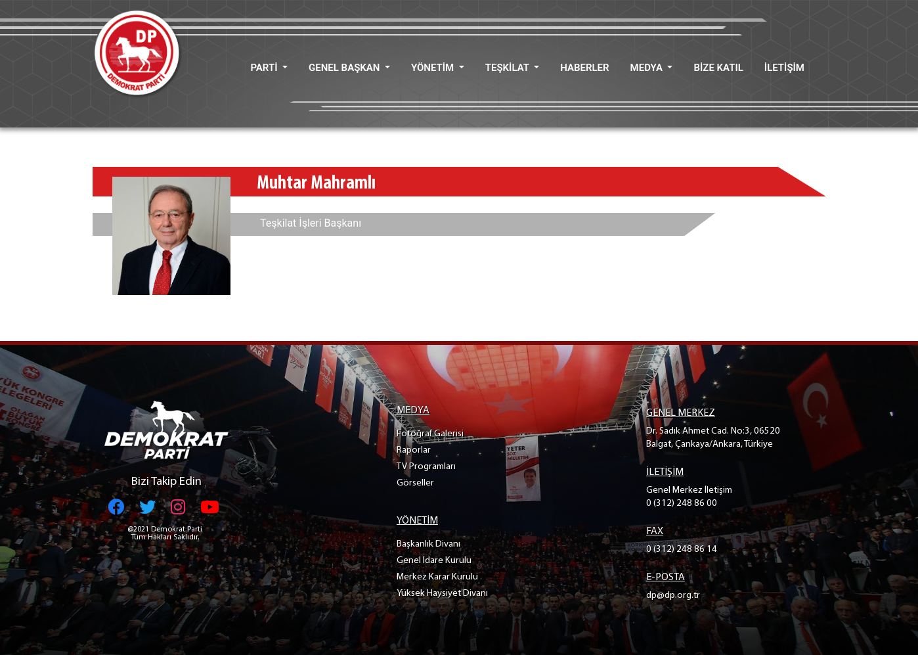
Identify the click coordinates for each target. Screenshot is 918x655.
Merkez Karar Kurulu (437, 577)
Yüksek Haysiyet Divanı (442, 594)
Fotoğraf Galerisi (430, 434)
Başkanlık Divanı (428, 544)
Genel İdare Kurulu (434, 561)
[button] (269, 68)
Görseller (415, 483)
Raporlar (414, 450)
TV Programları (426, 467)
